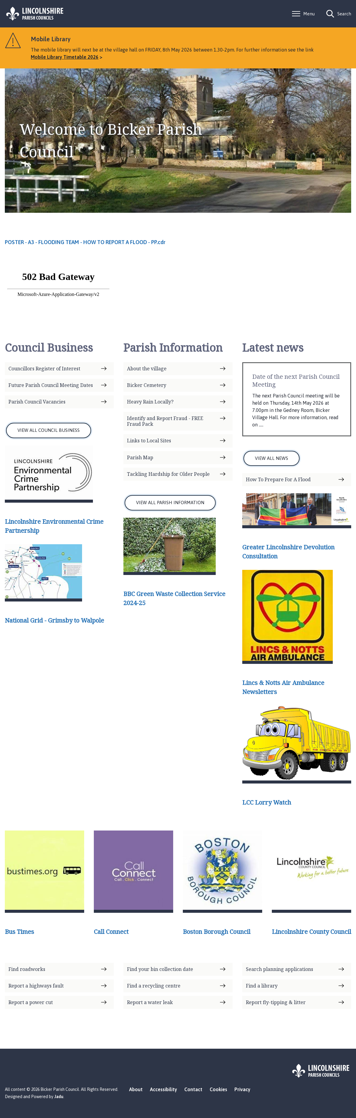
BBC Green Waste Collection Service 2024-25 (174, 598)
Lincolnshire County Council (311, 932)
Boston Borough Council (216, 932)
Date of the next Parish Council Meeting (296, 380)
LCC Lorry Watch (266, 802)
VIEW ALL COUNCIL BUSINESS (48, 430)
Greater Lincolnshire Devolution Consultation (288, 551)
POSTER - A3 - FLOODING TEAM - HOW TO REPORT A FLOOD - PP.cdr (85, 242)
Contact (193, 1089)
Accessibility (163, 1089)
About (136, 1089)
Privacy (242, 1089)
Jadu (58, 1096)
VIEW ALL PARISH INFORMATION (170, 502)
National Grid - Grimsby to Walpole (54, 620)
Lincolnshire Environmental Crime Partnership (54, 526)
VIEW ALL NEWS (271, 458)
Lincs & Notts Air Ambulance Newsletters (283, 687)
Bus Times (19, 932)
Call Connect (111, 932)
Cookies (218, 1089)
